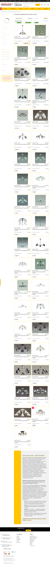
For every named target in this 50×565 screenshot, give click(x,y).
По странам (18, 538)
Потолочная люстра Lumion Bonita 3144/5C (39, 357)
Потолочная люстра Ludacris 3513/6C (22, 123)
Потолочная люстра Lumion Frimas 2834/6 (22, 315)
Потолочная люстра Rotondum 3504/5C (38, 60)
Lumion (4, 66)
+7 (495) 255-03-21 (18, 5)
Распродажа (18, 539)
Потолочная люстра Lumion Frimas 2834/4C (39, 293)
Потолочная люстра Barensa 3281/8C (40, 399)
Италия (4, 72)
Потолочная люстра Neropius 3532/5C (23, 101)
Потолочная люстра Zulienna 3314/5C (22, 144)
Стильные (19, 22)
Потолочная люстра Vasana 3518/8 (39, 208)
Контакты (38, 0)
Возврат (15, 0)
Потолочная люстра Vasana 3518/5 (22, 208)
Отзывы (19, 0)
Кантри (5, 45)
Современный (14, 11)
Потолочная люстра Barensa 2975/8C (40, 378)
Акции (18, 541)
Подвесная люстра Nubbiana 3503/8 (22, 250)
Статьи (31, 544)
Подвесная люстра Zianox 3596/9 (39, 38)
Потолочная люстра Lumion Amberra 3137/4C (22, 442)
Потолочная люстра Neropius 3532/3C (40, 250)
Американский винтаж (7, 34)
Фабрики (18, 537)
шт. (20, 530)
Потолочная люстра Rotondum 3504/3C (21, 60)
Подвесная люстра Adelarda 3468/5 (22, 38)
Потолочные (5, 28)
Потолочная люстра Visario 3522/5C (40, 165)
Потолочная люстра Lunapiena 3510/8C (21, 293)
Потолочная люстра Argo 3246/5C (22, 420)
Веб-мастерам (32, 540)
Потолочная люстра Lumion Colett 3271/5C (22, 336)
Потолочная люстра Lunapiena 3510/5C (38, 272)
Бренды (34, 0)
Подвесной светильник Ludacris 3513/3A (39, 102)
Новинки (18, 540)
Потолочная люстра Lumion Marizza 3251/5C (22, 272)
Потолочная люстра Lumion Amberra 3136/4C (40, 421)
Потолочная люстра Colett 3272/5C (22, 356)
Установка (24, 0)
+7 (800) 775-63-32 (18, 4)
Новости (31, 543)
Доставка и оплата (4, 0)
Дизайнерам (29, 0)
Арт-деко (5, 39)
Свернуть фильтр (19, 18)
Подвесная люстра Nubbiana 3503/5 (40, 80)
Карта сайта (18, 542)
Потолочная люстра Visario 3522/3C (22, 165)
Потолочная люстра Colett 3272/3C (39, 335)
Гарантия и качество (33, 538)
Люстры (9, 11)
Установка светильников (33, 537)
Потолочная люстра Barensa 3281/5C (22, 399)
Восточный (5, 40)
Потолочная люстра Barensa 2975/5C (22, 378)
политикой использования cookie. (9, 560)
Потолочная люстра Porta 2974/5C (22, 80)
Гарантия (10, 0)
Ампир (4, 35)
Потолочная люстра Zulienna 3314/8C (40, 144)
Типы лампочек (32, 545)
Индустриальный (6, 44)
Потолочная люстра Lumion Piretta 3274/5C (22, 230)
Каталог (1, 8)
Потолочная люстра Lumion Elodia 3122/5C (39, 315)
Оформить (28, 530)
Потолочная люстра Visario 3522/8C (22, 186)
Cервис (31, 534)
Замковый (5, 42)
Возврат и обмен (32, 539)
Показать (7, 78)
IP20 (4, 61)
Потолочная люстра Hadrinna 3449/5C (40, 123)
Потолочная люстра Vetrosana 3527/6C (38, 187)
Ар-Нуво (5, 37)
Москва (20, 3)
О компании (19, 534)
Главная (2, 11)
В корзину (27, 43)
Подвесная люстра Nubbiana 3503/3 (40, 229)
